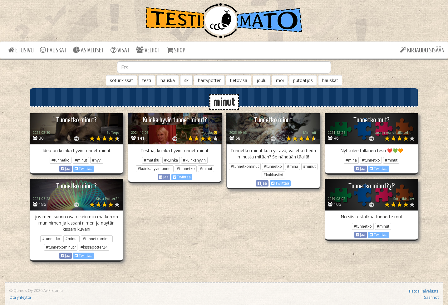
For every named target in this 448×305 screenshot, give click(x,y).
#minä (292, 166)
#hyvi (96, 160)
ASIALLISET (88, 50)
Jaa (65, 168)
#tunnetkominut (245, 166)
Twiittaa (83, 168)
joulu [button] (262, 80)
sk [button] (186, 80)
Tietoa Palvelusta (423, 290)
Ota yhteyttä (20, 297)
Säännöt (431, 297)
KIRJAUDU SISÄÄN (422, 50)
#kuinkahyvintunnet (155, 168)
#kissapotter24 (94, 247)
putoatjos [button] (303, 80)
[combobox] (224, 67)
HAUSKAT (53, 50)
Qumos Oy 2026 (25, 290)
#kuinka (171, 160)
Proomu (55, 290)
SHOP (176, 50)
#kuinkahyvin (194, 160)
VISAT (120, 50)
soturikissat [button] (121, 80)
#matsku (151, 160)
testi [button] (146, 80)
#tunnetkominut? (61, 247)
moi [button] (280, 80)
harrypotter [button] (209, 80)
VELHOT (148, 50)
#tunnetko (61, 160)
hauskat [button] (330, 80)
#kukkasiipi (273, 174)
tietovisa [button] (238, 80)
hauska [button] (167, 80)
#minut (81, 160)
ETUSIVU (21, 50)
